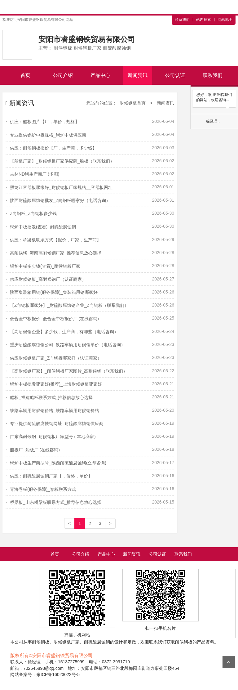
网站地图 (225, 19)
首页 (25, 75)
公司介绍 (63, 75)
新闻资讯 (138, 75)
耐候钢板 (40, 641)
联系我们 (182, 19)
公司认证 (175, 75)
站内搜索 (203, 19)
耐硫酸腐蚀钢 (97, 641)
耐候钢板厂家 (67, 641)
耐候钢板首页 (133, 103)
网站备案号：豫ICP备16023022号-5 (45, 674)
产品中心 (100, 75)
